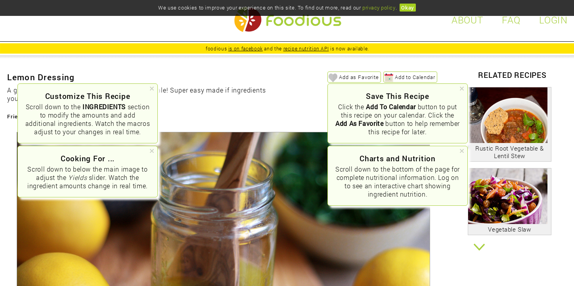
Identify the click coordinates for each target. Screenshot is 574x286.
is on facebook (245, 48)
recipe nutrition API (306, 48)
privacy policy (378, 7)
